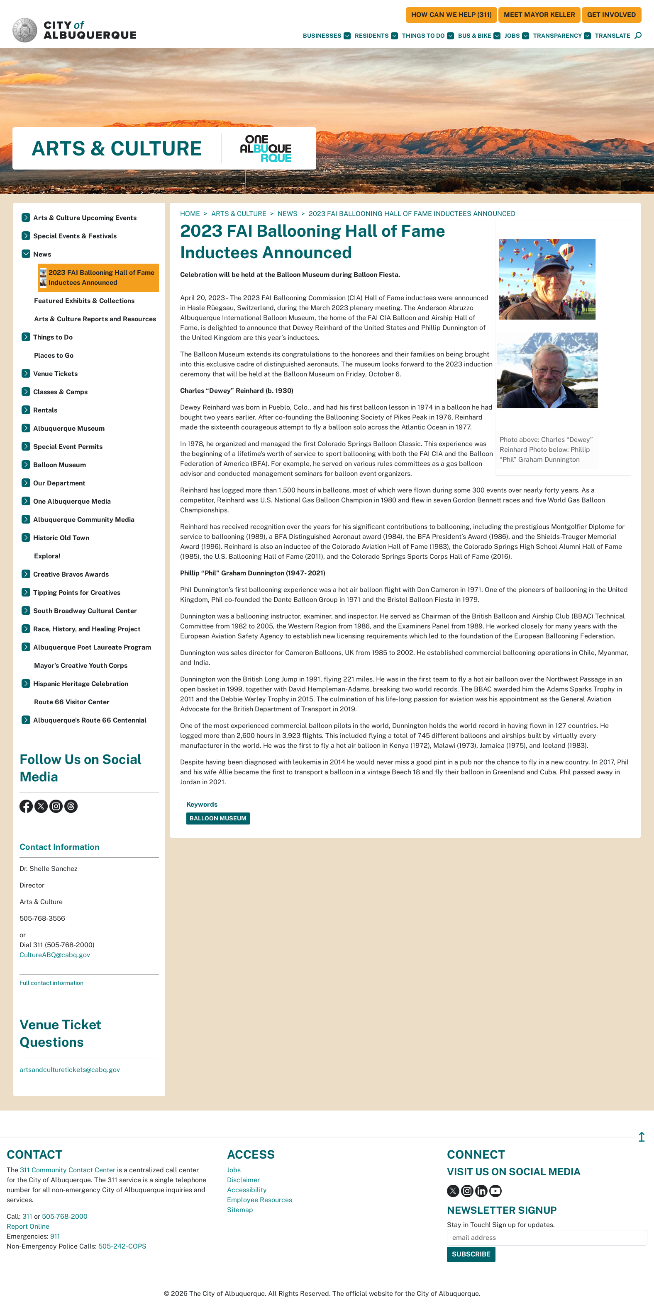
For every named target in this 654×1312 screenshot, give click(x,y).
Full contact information (51, 983)
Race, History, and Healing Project (87, 629)
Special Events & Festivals (75, 236)
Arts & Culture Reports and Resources (95, 319)
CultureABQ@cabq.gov (55, 955)
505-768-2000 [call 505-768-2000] (65, 1216)
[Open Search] (638, 35)
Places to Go (53, 355)
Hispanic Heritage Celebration (80, 684)
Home (190, 214)
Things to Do (53, 337)
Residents (376, 35)
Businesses (327, 35)
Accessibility (247, 1190)
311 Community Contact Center (67, 1170)
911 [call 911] (55, 1236)
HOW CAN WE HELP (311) (451, 15)
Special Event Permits (67, 447)
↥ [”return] (641, 1137)
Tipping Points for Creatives (76, 593)
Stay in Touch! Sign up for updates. (501, 1225)
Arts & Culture (238, 214)
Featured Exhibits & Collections (84, 301)
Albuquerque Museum (69, 428)
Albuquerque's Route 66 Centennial (89, 720)
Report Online (28, 1226)
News (288, 214)
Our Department (59, 483)
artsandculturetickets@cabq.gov (70, 1070)
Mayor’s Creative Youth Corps (80, 665)
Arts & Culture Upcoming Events (85, 218)
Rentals (45, 410)
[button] (612, 36)
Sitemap (240, 1210)
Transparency (562, 35)
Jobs (517, 35)
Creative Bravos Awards (71, 574)
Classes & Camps (60, 392)
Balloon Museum (59, 465)
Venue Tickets (55, 374)
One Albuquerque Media (72, 501)
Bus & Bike (479, 35)
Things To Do (428, 35)
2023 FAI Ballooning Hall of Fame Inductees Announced (97, 278)
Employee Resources (259, 1200)
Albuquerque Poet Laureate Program (92, 647)
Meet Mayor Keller (539, 15)
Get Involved (611, 15)
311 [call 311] (27, 1216)
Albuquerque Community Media (83, 520)
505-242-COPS (122, 1246)
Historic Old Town (61, 538)
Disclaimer (243, 1180)
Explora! (47, 556)
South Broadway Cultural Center (85, 611)
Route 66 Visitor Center (72, 702)
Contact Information (60, 847)
